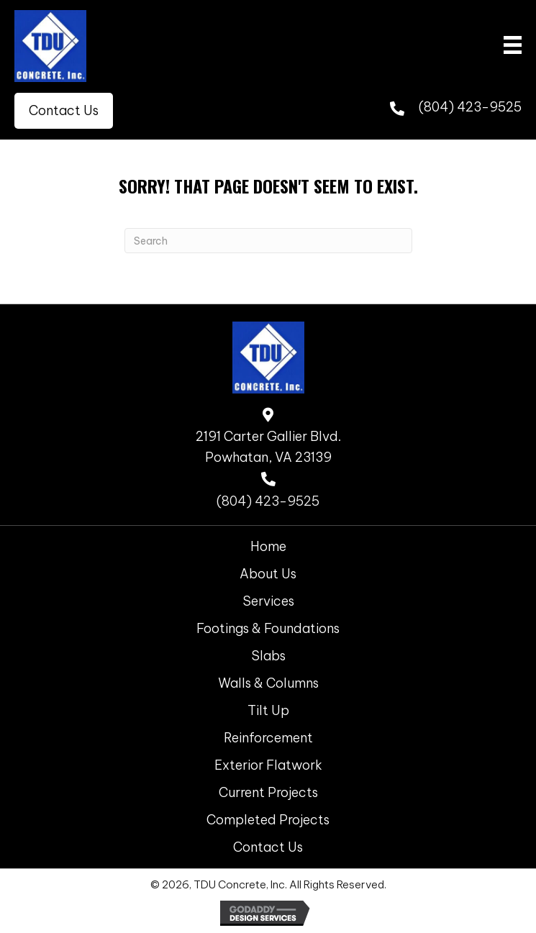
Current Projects (268, 792)
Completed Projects (268, 819)
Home (268, 546)
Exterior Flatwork (268, 765)
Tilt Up (268, 710)
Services (268, 601)
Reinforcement (268, 737)
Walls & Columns (268, 683)
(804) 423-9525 (470, 107)
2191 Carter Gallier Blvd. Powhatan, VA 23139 (268, 446)
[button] (63, 111)
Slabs (268, 655)
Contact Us (268, 847)
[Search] (268, 240)
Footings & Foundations (268, 628)
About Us (268, 573)
